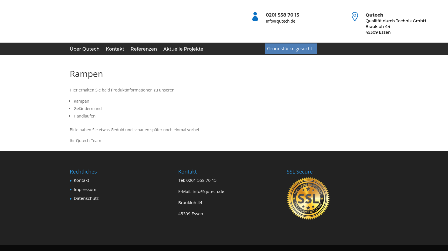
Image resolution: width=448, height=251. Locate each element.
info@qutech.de (280, 21)
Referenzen (144, 49)
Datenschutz (86, 198)
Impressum (85, 189)
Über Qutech (85, 49)
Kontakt (115, 49)
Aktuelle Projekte (183, 49)
